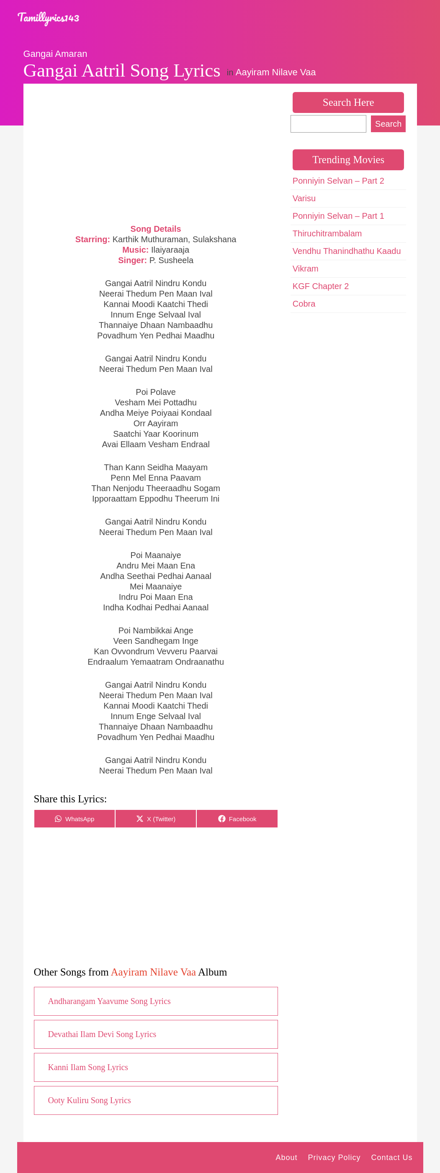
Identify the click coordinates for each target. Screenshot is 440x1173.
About (286, 1157)
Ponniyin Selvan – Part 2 (338, 180)
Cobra (304, 303)
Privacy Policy (334, 1157)
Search (388, 123)
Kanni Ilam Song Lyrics (88, 1067)
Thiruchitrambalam (327, 233)
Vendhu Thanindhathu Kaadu (347, 251)
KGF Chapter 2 (321, 286)
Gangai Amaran (55, 54)
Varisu (304, 198)
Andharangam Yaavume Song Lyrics (109, 1001)
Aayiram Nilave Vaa (276, 72)
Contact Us (391, 1157)
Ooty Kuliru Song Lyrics (89, 1100)
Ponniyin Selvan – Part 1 (338, 215)
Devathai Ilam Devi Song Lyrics (102, 1034)
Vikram (306, 268)
